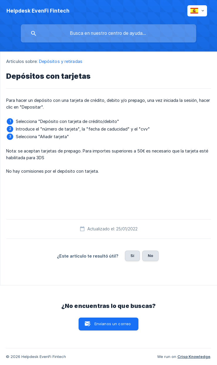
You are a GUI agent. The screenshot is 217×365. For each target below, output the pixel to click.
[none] (37, 10)
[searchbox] (108, 33)
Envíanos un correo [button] (112, 323)
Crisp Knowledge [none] (193, 356)
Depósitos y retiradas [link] (60, 61)
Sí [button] (132, 255)
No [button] (150, 255)
